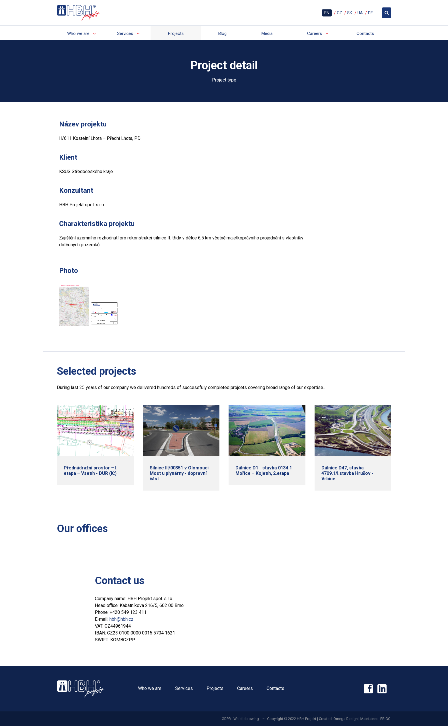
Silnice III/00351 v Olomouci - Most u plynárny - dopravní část (180, 473)
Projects (176, 33)
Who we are (78, 33)
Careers (314, 33)
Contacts (365, 33)
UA (360, 12)
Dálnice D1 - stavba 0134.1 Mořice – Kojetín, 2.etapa (263, 470)
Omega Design (345, 719)
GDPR (226, 719)
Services (125, 33)
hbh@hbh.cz (121, 619)
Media (267, 33)
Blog (222, 33)
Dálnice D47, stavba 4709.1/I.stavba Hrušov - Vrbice (347, 473)
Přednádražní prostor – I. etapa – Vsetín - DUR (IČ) (90, 470)
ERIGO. (385, 719)
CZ (339, 12)
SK (349, 12)
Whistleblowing (246, 719)
